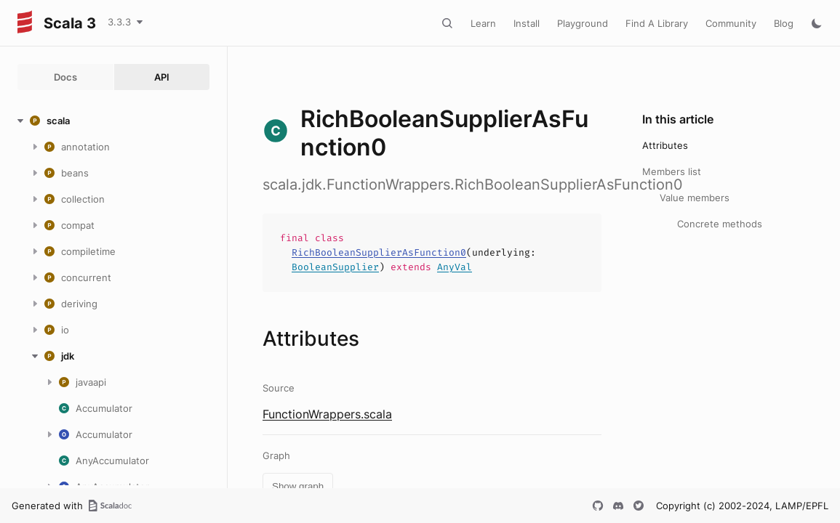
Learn (483, 23)
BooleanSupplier (335, 267)
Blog (783, 23)
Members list (671, 171)
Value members (694, 197)
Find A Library (656, 23)
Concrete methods (719, 224)
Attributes (665, 145)
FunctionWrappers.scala (327, 414)
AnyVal (454, 267)
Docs (65, 77)
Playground (582, 23)
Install (526, 23)
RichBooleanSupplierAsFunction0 (379, 252)
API (161, 77)
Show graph (298, 486)
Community (730, 23)
